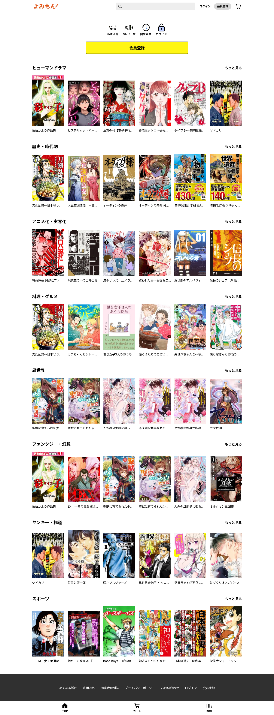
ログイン (205, 6)
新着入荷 (112, 34)
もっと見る (233, 68)
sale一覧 (129, 34)
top (65, 711)
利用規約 (89, 688)
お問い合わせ (170, 688)
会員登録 (222, 6)
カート (137, 711)
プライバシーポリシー (140, 688)
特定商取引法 (110, 688)
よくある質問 (68, 688)
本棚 (209, 711)
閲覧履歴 (145, 34)
